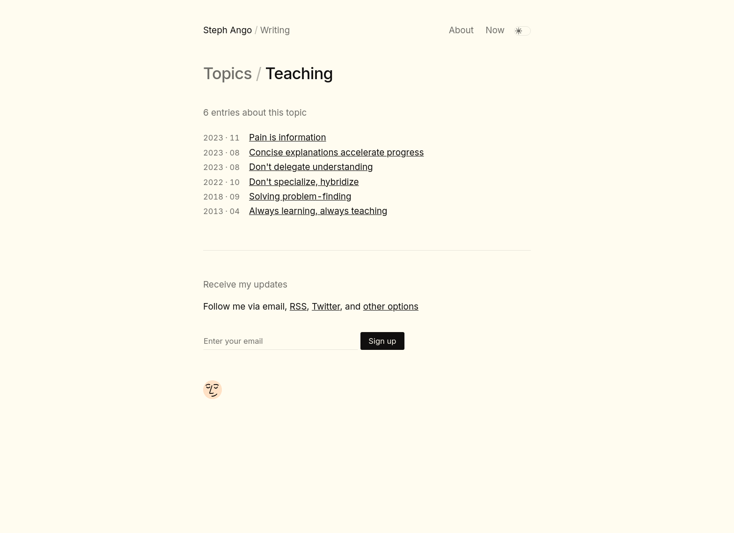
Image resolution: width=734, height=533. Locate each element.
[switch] (522, 31)
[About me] (212, 396)
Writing (275, 30)
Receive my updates (245, 284)
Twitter (326, 306)
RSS (298, 306)
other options (390, 306)
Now (495, 30)
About (461, 30)
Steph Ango (227, 30)
